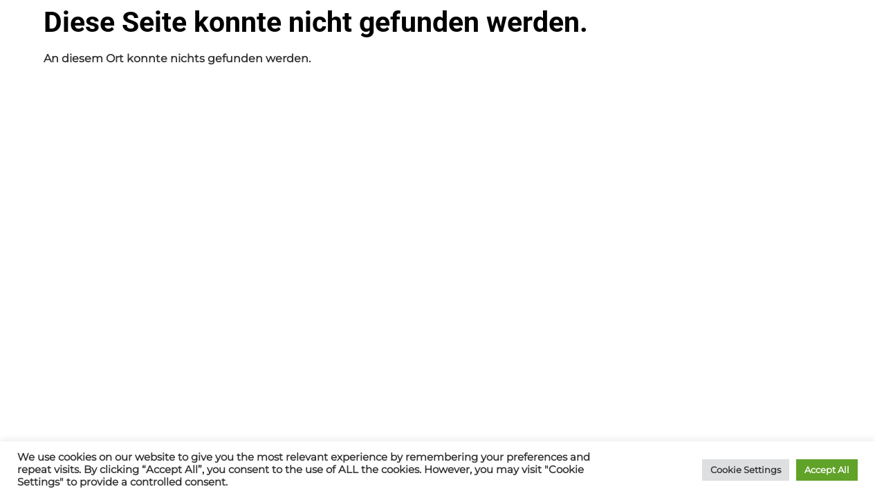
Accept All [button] (826, 469)
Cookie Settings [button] (745, 469)
